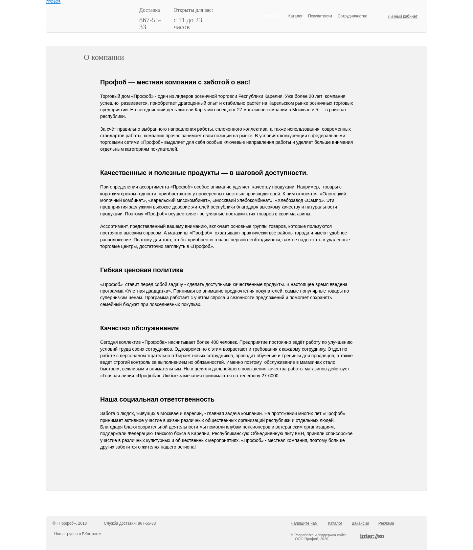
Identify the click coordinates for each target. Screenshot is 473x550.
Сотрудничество (352, 16)
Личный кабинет (402, 16)
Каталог (295, 16)
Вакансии (360, 523)
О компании (272, 16)
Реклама (386, 523)
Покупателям (320, 16)
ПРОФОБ (53, 2)
